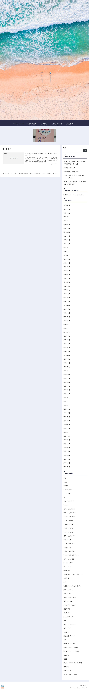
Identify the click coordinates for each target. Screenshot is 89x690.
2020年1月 (67, 363)
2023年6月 (67, 228)
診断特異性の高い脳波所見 (71, 651)
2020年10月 (67, 332)
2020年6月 (67, 347)
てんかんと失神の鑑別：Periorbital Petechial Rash (74, 177)
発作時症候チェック (69, 605)
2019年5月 (67, 382)
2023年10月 (67, 220)
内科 (65, 582)
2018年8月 (67, 409)
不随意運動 (67, 570)
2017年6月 (67, 447)
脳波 (65, 620)
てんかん (66, 505)
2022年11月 (67, 251)
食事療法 (66, 666)
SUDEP (66, 486)
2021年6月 (67, 301)
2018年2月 (67, 428)
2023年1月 (67, 244)
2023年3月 (67, 236)
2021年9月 (67, 294)
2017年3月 (67, 459)
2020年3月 (67, 355)
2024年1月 (67, 209)
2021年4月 (67, 309)
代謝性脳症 (67, 578)
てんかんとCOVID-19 (70, 513)
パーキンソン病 (68, 563)
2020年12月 (67, 324)
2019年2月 (67, 390)
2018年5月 (67, 417)
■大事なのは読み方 (69, 168)
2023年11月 (67, 217)
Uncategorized (68, 490)
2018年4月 (67, 420)
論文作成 (66, 655)
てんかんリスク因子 (69, 536)
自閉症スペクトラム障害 (71, 647)
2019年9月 (67, 374)
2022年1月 (67, 282)
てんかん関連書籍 (69, 559)
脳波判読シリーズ (69, 636)
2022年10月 (67, 255)
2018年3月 (67, 424)
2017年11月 (67, 432)
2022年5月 (67, 267)
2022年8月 (67, 259)
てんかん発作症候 (69, 551)
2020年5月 (67, 351)
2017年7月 (67, 444)
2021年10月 (67, 290)
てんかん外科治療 (69, 543)
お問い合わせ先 (83, 685)
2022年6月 (67, 263)
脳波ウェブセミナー (69, 624)
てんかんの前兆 (68, 524)
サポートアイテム (69, 501)
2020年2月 (67, 359)
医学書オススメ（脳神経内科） (73, 586)
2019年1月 (67, 394)
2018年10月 (67, 405)
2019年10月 (67, 370)
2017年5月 (67, 451)
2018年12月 (67, 397)
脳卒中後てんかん (69, 616)
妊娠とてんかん (68, 590)
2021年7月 (67, 297)
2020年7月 (67, 344)
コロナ (66, 497)
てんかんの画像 (68, 528)
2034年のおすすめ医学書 (71, 171)
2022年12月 (67, 247)
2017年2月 (67, 463)
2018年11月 (67, 401)
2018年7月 (67, 413)
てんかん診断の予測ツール (71, 555)
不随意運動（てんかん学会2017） (74, 574)
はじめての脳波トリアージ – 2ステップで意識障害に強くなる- (75, 163)
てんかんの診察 (68, 532)
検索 (64, 147)
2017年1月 (67, 467)
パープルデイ (67, 566)
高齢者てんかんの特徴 (70, 674)
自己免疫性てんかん (69, 643)
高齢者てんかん (68, 670)
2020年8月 (67, 340)
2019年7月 (67, 378)
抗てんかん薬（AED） (70, 597)
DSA (65, 478)
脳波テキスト (67, 628)
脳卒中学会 (67, 613)
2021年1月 (67, 320)
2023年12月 (67, 213)
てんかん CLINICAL (69, 509)
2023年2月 (67, 240)
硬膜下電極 (67, 609)
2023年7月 (67, 224)
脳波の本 (66, 632)
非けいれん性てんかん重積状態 (73, 663)
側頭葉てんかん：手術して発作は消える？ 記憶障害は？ (75, 183)
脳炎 (65, 640)
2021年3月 (67, 313)
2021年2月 (67, 317)
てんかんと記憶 (68, 520)
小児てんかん (67, 593)
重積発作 (66, 659)
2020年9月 (67, 336)
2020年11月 (67, 328)
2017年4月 (67, 455)
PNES (65, 482)
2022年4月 (67, 270)
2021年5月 (67, 305)
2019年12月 (67, 367)
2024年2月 (67, 205)
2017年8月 (67, 440)
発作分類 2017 (68, 601)
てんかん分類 (67, 540)
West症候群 (67, 493)
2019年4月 (67, 386)
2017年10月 (67, 436)
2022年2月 (67, 278)
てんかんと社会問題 (69, 516)
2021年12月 (67, 286)
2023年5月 (67, 232)
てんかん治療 (67, 547)
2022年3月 (67, 274)
